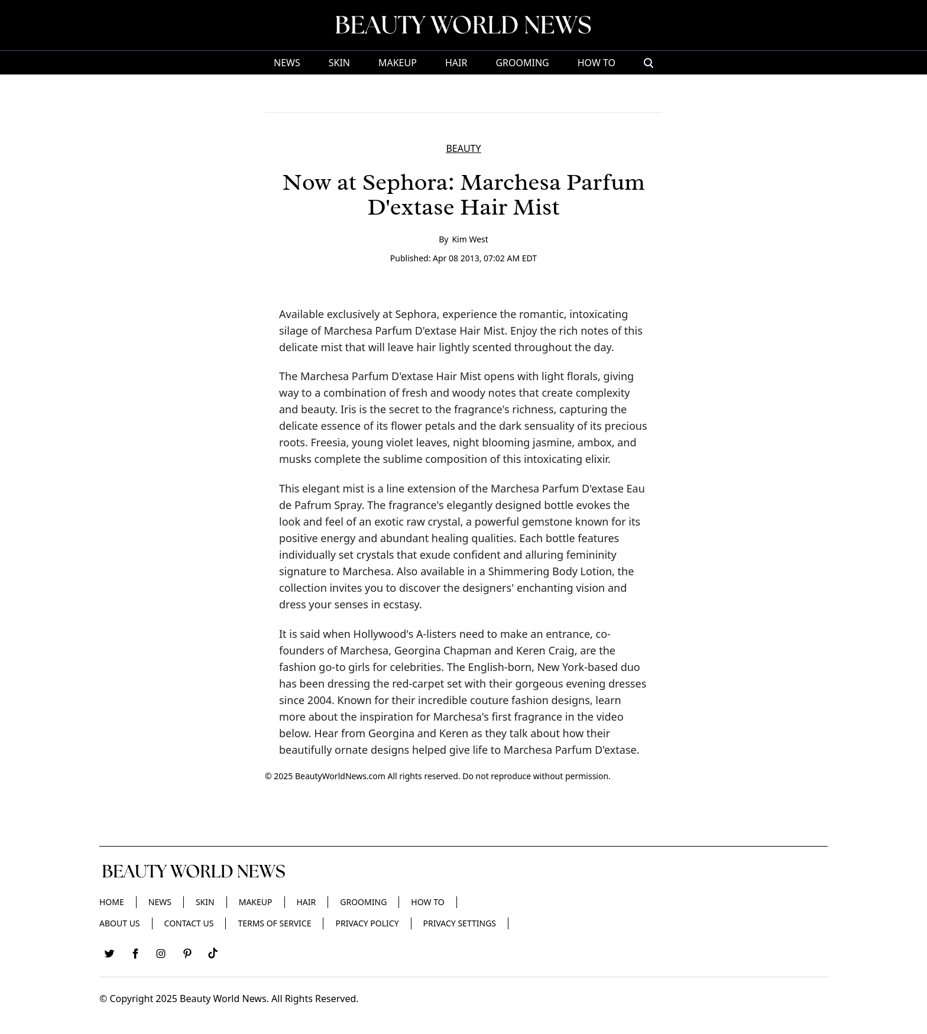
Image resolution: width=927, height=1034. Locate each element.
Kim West (470, 239)
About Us (119, 923)
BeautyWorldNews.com (340, 776)
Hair (456, 62)
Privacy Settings (459, 923)
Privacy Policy (366, 923)
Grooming (522, 62)
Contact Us (189, 923)
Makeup (397, 62)
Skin (339, 62)
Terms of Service (274, 923)
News (287, 62)
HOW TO (596, 62)
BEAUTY (463, 148)
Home (111, 901)
